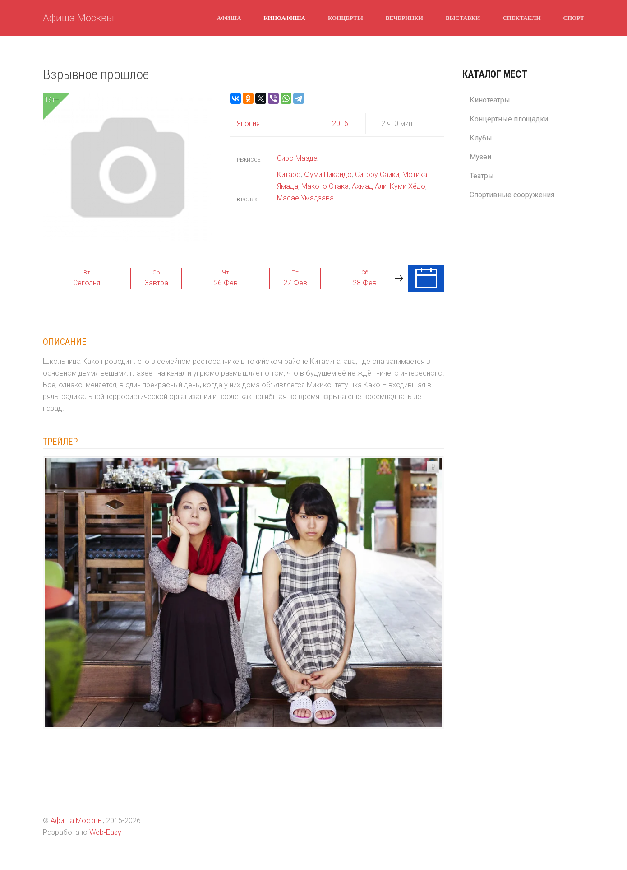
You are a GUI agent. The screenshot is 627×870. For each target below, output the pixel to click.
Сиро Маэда (297, 158)
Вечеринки (404, 18)
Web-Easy (105, 832)
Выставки (463, 18)
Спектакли (521, 18)
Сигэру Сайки (377, 174)
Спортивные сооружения (512, 195)
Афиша (229, 18)
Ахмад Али (369, 186)
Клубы (481, 138)
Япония (248, 123)
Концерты (345, 18)
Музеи (480, 157)
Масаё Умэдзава (305, 198)
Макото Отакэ (325, 186)
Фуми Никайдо (328, 174)
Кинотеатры (490, 100)
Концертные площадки (509, 119)
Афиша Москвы (78, 17)
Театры (482, 176)
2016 (340, 123)
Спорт (573, 18)
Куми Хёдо (407, 186)
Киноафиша (284, 18)
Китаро (289, 174)
